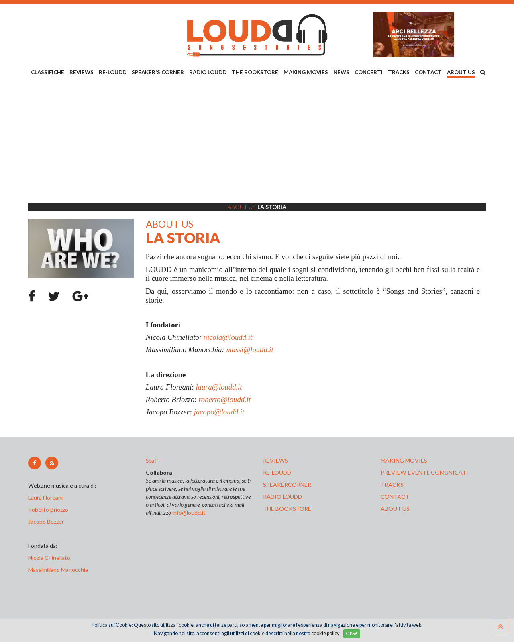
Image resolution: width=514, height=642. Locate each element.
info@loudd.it (189, 512)
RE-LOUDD (112, 72)
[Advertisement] (257, 141)
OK (352, 633)
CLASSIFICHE (47, 72)
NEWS (341, 72)
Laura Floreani (46, 497)
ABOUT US (461, 72)
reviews (275, 460)
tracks (392, 484)
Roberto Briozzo (48, 509)
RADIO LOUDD (207, 72)
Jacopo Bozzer (46, 521)
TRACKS (399, 72)
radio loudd (282, 496)
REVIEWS (81, 72)
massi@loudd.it (249, 349)
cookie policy (325, 633)
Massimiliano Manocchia (58, 569)
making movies (404, 460)
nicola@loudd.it (228, 337)
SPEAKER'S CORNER (158, 72)
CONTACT (428, 72)
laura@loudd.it (219, 387)
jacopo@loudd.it (219, 412)
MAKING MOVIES (306, 72)
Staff (152, 460)
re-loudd (277, 472)
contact (395, 496)
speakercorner (287, 484)
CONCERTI (369, 72)
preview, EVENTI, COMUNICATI (424, 472)
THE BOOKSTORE (255, 72)
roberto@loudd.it (224, 399)
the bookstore (287, 508)
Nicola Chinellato (49, 557)
